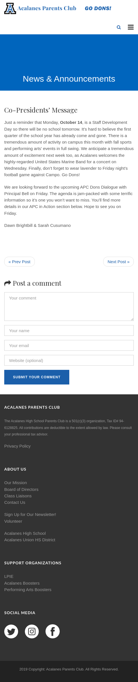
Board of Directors (21, 489)
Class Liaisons (18, 495)
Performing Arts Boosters (27, 589)
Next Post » (118, 261)
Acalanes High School (25, 533)
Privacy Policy (17, 446)
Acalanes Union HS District (29, 539)
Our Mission (15, 482)
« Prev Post (19, 261)
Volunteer (13, 521)
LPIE (9, 576)
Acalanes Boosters (22, 583)
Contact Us (14, 502)
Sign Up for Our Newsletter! (30, 514)
